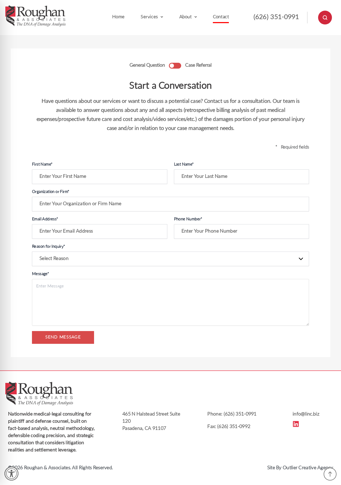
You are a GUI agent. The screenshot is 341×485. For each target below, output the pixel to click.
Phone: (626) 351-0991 (231, 414)
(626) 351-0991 (276, 17)
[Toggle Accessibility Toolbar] (11, 473)
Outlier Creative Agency (308, 468)
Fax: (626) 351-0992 (228, 426)
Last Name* (184, 164)
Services (152, 17)
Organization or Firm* (50, 192)
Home (118, 17)
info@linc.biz (306, 414)
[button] (152, 17)
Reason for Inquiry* (48, 247)
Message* (40, 274)
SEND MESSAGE (63, 337)
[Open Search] (325, 17)
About (188, 17)
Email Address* (45, 219)
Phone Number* (188, 219)
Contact (221, 17)
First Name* (42, 164)
